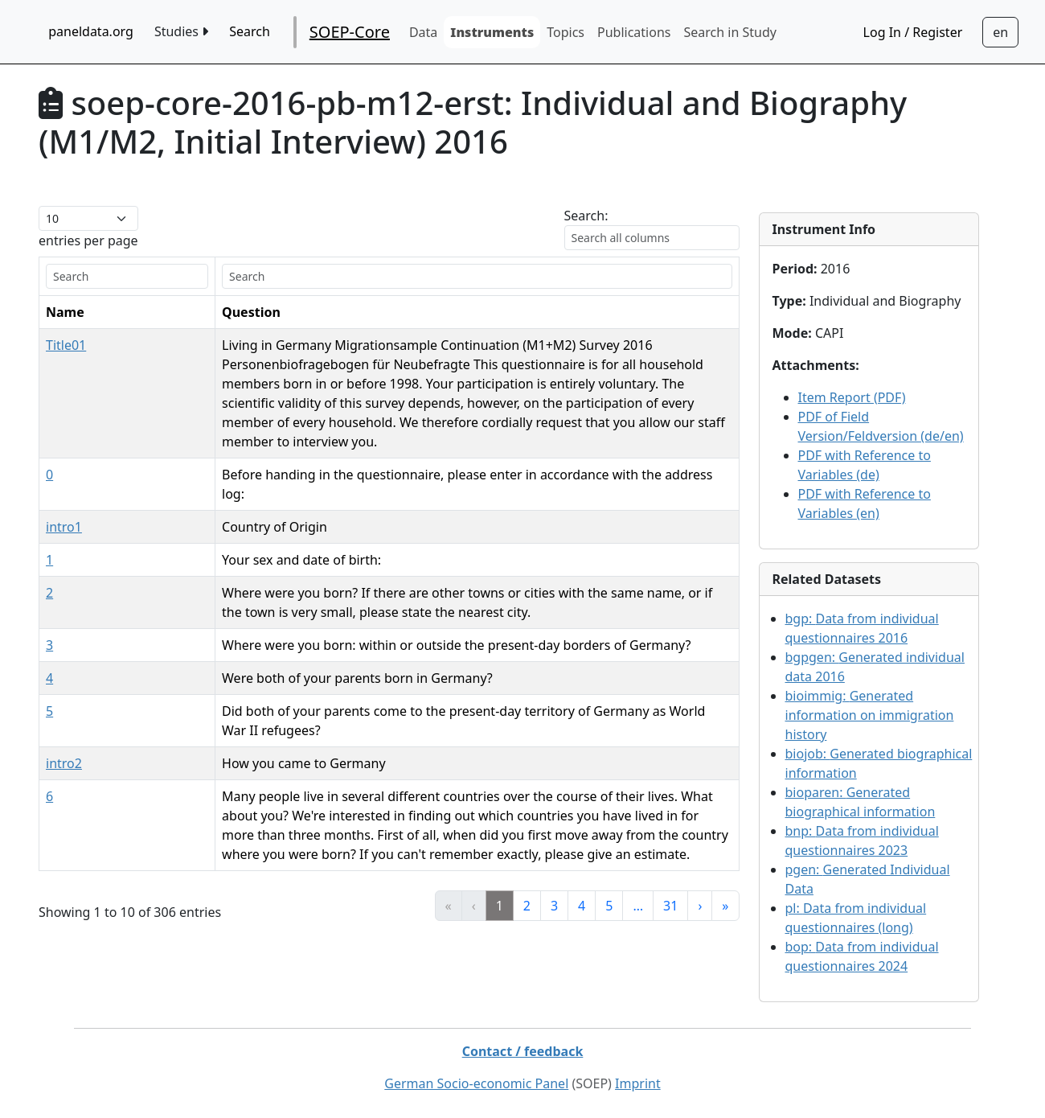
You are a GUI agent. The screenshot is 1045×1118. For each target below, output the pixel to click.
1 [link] (499, 848)
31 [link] (670, 848)
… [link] (638, 848)
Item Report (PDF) (852, 397)
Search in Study (729, 32)
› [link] (700, 848)
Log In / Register (913, 32)
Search (249, 31)
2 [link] (527, 848)
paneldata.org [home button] (90, 31)
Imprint (638, 1083)
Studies (181, 31)
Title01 (66, 345)
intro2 (64, 705)
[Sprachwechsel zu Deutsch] (1000, 32)
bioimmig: (869, 715)
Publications (633, 32)
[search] (87, 276)
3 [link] (554, 848)
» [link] (725, 848)
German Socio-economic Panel (476, 1083)
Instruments (492, 32)
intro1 (64, 488)
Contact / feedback (523, 1051)
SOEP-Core (349, 32)
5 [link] (609, 848)
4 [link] (581, 848)
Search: (586, 215)
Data (423, 32)
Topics (565, 32)
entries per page (88, 240)
